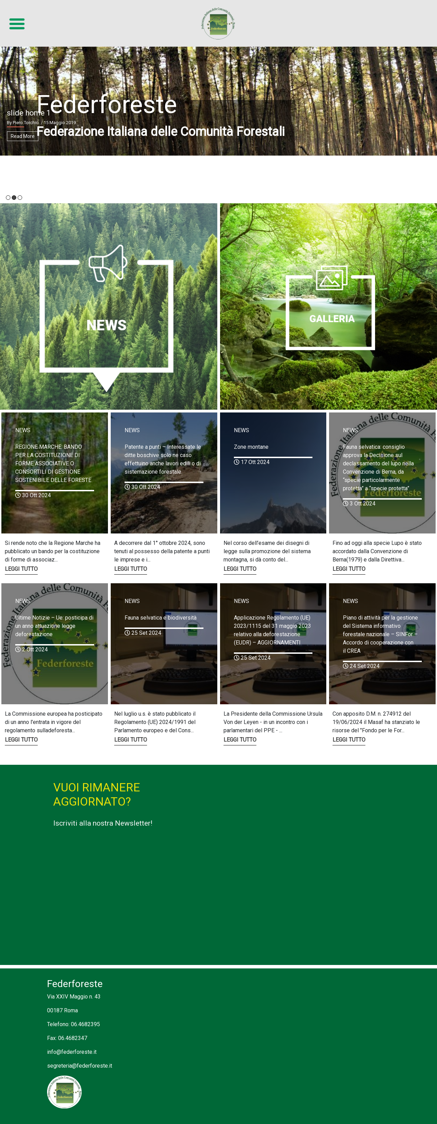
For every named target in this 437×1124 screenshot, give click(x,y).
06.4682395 (85, 1024)
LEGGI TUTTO (21, 569)
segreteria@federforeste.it (79, 1065)
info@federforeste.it (72, 1052)
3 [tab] (20, 197)
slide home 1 (29, 113)
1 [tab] (8, 197)
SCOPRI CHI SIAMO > (65, 164)
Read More (23, 136)
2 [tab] (14, 197)
